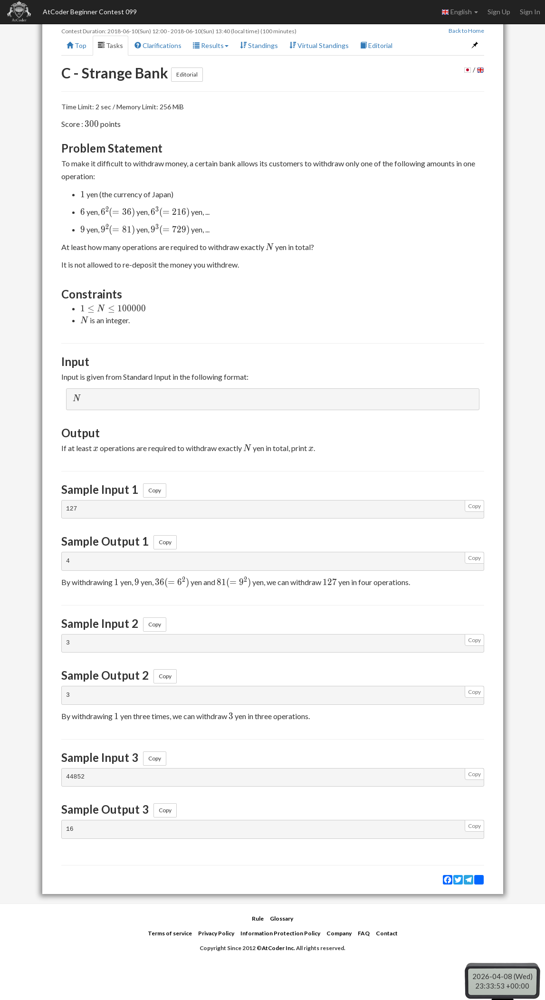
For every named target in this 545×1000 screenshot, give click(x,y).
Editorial (376, 45)
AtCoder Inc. (278, 948)
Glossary (281, 918)
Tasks (110, 45)
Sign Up (499, 12)
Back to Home (466, 30)
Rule (258, 918)
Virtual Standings (319, 45)
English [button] (459, 12)
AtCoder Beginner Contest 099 (90, 12)
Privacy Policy (216, 933)
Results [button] (211, 45)
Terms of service (170, 933)
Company (339, 933)
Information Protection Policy (280, 933)
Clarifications (158, 45)
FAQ (364, 933)
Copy (154, 490)
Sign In (530, 12)
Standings (259, 45)
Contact (387, 933)
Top (76, 45)
